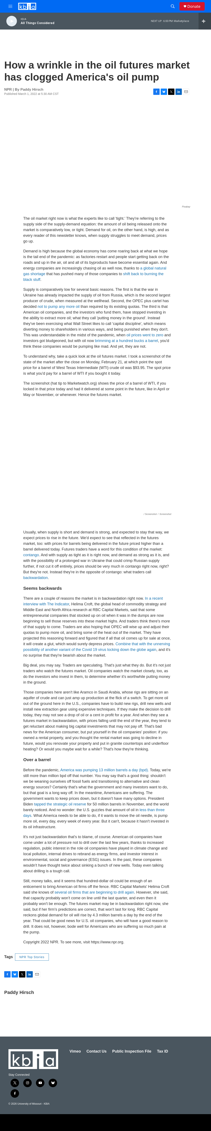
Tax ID (162, 1051)
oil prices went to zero (144, 335)
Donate (193, 6)
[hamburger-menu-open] (10, 6)
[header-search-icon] (173, 6)
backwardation (35, 578)
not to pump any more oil (58, 306)
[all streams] (205, 21)
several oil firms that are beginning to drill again (93, 892)
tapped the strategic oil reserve (60, 804)
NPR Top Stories (31, 957)
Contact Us (96, 1051)
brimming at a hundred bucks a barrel (126, 341)
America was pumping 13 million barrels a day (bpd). (104, 770)
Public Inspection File (131, 1051)
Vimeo (75, 1051)
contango (31, 555)
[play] (11, 21)
